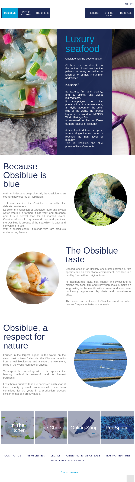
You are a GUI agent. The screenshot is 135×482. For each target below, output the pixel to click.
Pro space (125, 13)
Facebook (123, 23)
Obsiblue (67, 14)
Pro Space (117, 427)
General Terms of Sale (83, 455)
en (132, 4)
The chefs (42, 13)
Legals (55, 455)
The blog (93, 13)
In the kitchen (26, 13)
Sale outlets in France (67, 460)
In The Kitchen (17, 427)
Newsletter (36, 455)
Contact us (13, 455)
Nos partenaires (118, 455)
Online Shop (109, 14)
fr (126, 4)
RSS (131, 23)
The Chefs (51, 427)
